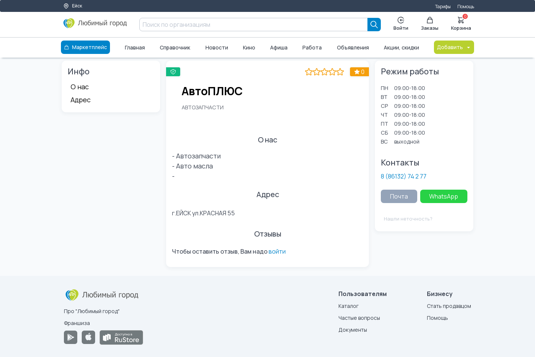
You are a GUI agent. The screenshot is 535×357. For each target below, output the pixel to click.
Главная (135, 47)
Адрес (81, 99)
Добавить (454, 47)
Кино (249, 47)
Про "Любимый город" (92, 311)
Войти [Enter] (400, 24)
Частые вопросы (359, 317)
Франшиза (77, 323)
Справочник (175, 47)
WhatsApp (443, 196)
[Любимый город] (95, 26)
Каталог (348, 305)
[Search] (374, 24)
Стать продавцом (449, 305)
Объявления (353, 47)
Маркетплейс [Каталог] (85, 47)
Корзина (461, 23)
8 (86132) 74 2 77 (404, 176)
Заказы (429, 24)
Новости (216, 47)
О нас (80, 86)
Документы (352, 329)
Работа (312, 47)
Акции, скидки (401, 47)
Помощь (465, 6)
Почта (399, 196)
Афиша (279, 47)
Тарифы (443, 6)
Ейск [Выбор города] (72, 6)
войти (277, 251)
